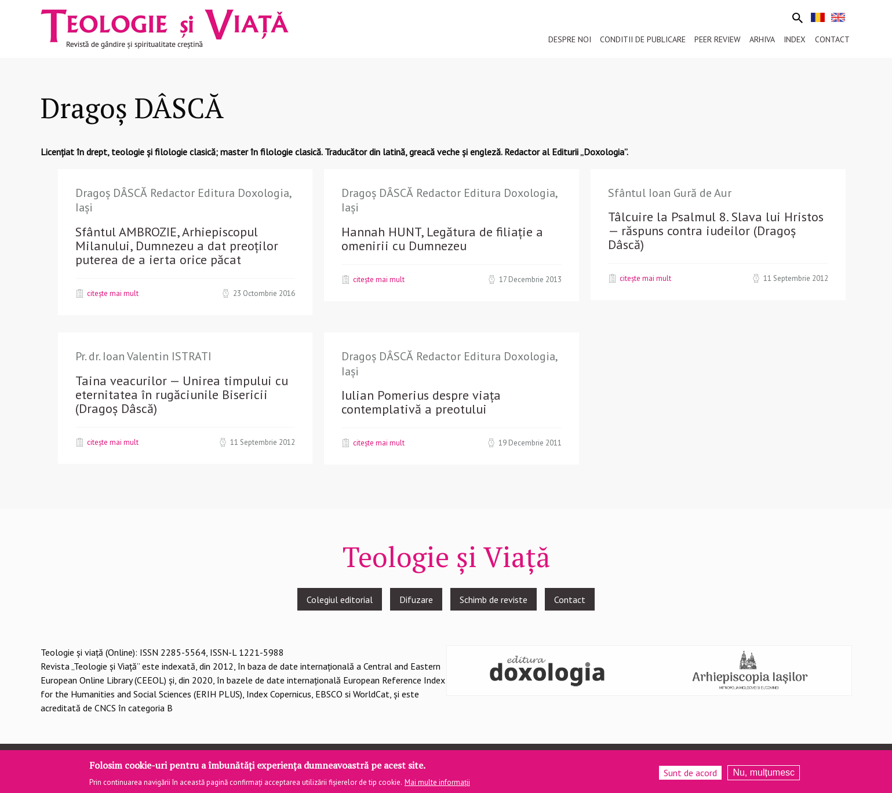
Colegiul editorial (340, 599)
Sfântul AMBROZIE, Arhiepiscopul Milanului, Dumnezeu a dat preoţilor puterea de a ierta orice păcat (176, 245)
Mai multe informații (437, 784)
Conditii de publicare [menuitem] (643, 39)
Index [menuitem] (795, 39)
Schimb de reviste (493, 599)
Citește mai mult (113, 293)
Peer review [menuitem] (717, 39)
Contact (569, 599)
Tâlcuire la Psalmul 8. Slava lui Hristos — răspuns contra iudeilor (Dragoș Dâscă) (716, 230)
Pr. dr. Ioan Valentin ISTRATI (143, 356)
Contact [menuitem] (832, 39)
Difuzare (416, 599)
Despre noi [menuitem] (569, 39)
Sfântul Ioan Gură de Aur (669, 192)
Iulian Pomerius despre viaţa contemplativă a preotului (421, 402)
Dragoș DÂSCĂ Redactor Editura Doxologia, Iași (183, 200)
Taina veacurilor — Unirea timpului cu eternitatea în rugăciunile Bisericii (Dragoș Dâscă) (181, 394)
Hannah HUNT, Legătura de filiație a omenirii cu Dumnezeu (442, 239)
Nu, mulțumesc (764, 774)
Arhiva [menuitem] (762, 39)
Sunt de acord (690, 774)
